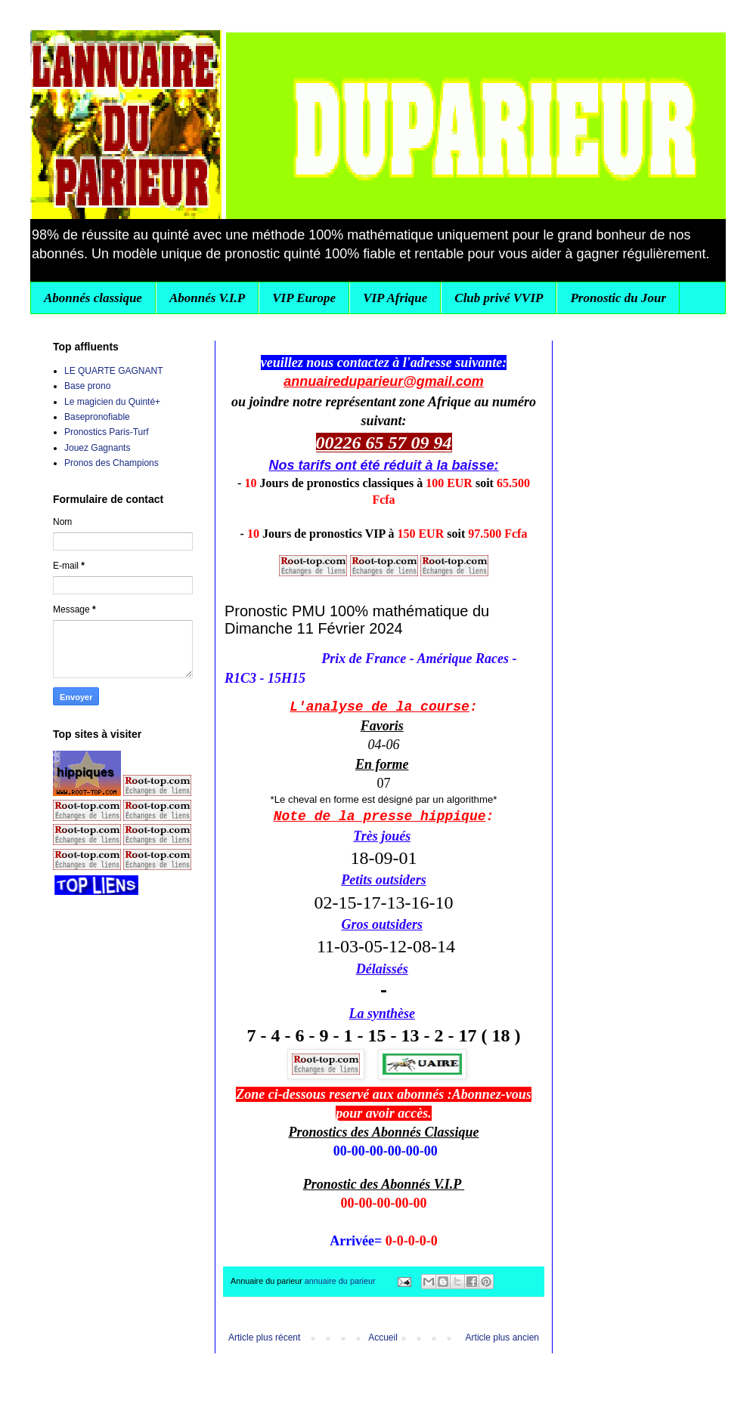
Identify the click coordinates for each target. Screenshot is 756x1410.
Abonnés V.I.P (207, 298)
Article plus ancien (502, 1337)
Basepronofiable (97, 417)
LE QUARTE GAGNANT (113, 371)
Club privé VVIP (498, 298)
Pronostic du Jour (618, 298)
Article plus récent (264, 1337)
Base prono (87, 386)
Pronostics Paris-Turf (106, 432)
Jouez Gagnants (97, 448)
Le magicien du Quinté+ (112, 401)
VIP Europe (304, 298)
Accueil (383, 1337)
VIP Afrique (395, 298)
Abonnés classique (93, 298)
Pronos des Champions (111, 463)
